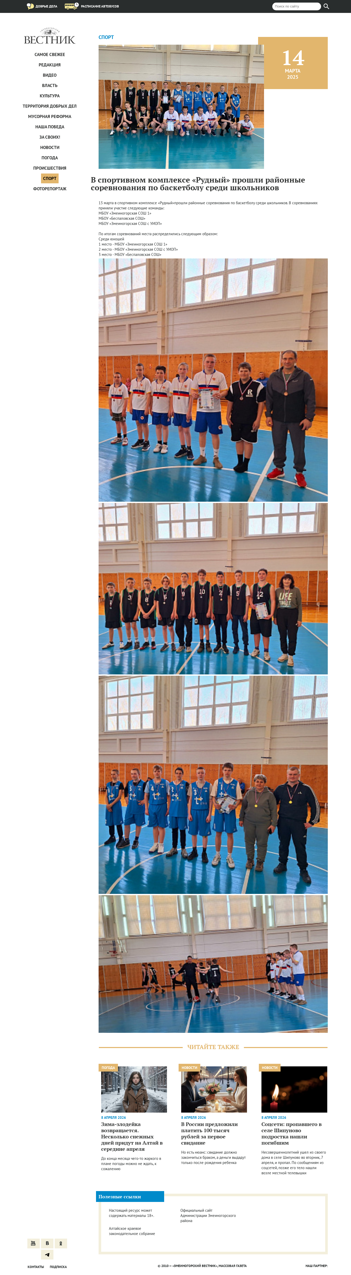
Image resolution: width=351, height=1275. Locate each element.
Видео (50, 75)
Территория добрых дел (50, 106)
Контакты (36, 1267)
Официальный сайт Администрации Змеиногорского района (208, 1215)
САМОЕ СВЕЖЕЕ (50, 54)
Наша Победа (49, 127)
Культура (50, 96)
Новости (49, 147)
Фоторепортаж (49, 189)
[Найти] (326, 6)
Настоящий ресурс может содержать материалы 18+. (131, 1213)
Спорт (50, 178)
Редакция (50, 65)
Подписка (58, 1267)
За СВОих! (49, 137)
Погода (50, 158)
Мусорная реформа (49, 116)
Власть (50, 85)
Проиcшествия (49, 168)
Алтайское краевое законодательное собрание (132, 1231)
